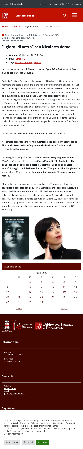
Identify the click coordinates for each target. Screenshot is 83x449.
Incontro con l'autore (22, 38)
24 (53, 297)
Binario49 (20, 58)
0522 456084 (10, 388)
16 (41, 291)
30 (41, 302)
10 (53, 286)
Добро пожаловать (73, 4)
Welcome (43, 4)
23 (41, 297)
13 (7, 291)
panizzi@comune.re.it (14, 393)
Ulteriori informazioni (13, 433)
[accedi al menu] (74, 15)
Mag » (64, 308)
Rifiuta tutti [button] (28, 442)
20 (7, 297)
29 (30, 302)
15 (30, 291)
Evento (16, 26)
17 (53, 291)
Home (5, 26)
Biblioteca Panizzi (25, 15)
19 (75, 291)
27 (7, 302)
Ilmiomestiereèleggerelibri (28, 62)
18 (64, 291)
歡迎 (62, 4)
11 (64, 286)
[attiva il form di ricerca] (64, 15)
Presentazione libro (12, 40)
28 (18, 302)
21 (18, 297)
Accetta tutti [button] (42, 442)
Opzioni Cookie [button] (11, 442)
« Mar (19, 308)
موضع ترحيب (53, 4)
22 (30, 297)
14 (18, 291)
